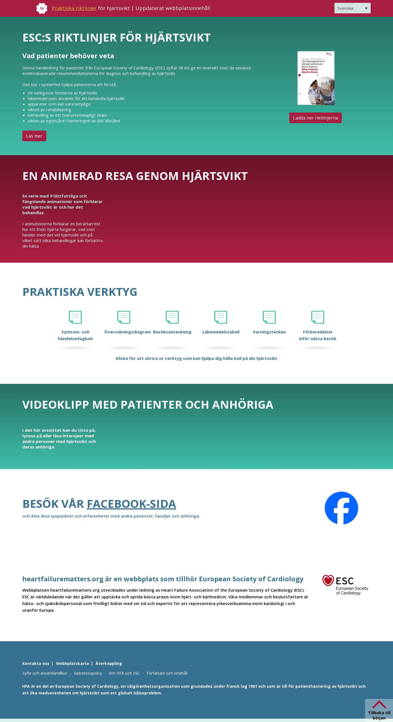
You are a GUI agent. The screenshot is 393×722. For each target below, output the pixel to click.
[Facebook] (341, 508)
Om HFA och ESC (124, 673)
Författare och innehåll (167, 673)
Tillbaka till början (379, 715)
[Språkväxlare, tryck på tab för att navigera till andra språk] (352, 8)
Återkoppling (109, 663)
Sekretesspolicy (88, 673)
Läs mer (34, 136)
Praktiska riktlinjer (74, 8)
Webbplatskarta (72, 663)
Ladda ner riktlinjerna (315, 118)
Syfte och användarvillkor (44, 673)
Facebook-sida (131, 503)
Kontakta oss (35, 663)
